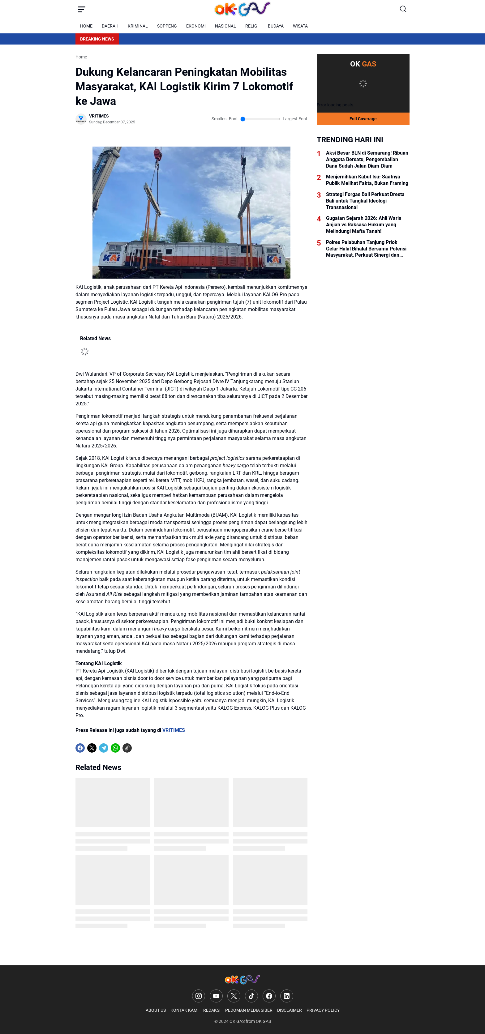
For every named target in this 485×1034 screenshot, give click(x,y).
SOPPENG (167, 26)
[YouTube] (216, 995)
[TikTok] (251, 995)
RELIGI (252, 26)
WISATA (300, 26)
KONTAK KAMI (184, 1010)
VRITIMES (173, 730)
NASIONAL (225, 26)
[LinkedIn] (286, 995)
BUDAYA (276, 26)
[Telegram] (103, 748)
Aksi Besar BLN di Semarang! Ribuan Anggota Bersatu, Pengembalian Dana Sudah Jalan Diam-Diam (367, 159)
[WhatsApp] (115, 748)
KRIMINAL (138, 26)
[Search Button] (403, 9)
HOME (86, 26)
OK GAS (237, 1021)
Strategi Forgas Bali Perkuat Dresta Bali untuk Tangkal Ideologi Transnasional (365, 200)
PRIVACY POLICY (323, 1010)
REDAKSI (212, 1010)
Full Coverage (363, 118)
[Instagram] (198, 995)
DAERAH (110, 26)
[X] (92, 748)
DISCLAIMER (289, 1010)
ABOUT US (156, 1010)
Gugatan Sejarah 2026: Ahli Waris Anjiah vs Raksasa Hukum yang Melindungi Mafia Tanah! (363, 224)
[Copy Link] (127, 748)
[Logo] (242, 980)
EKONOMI (196, 26)
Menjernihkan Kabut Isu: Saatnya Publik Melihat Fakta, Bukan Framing (367, 180)
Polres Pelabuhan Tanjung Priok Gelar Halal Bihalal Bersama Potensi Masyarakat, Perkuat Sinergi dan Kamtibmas (366, 248)
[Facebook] (80, 748)
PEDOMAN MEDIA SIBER (249, 1010)
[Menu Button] (81, 9)
